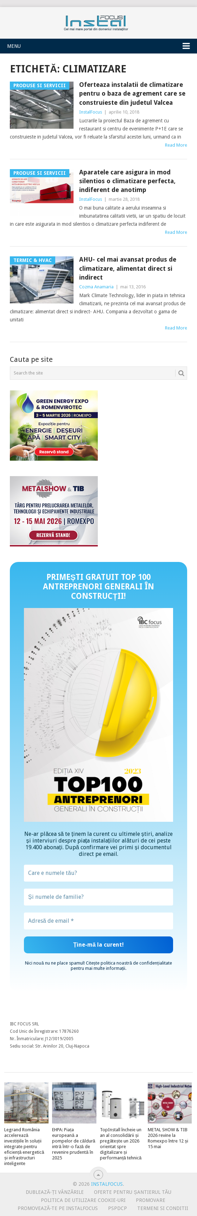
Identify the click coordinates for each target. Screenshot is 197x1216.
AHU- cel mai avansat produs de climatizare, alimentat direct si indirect (127, 268)
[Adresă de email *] (98, 921)
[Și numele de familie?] (98, 897)
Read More (176, 145)
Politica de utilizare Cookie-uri (83, 1200)
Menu (14, 46)
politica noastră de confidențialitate (136, 963)
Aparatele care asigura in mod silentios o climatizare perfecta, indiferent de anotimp (127, 180)
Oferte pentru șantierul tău (132, 1192)
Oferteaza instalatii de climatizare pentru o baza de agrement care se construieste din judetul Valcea (132, 93)
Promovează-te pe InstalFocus (58, 1208)
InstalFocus (98, 21)
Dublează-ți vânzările (55, 1192)
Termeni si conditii (162, 1208)
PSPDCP (117, 1208)
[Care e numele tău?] (98, 873)
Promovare (150, 1200)
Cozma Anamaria (96, 286)
